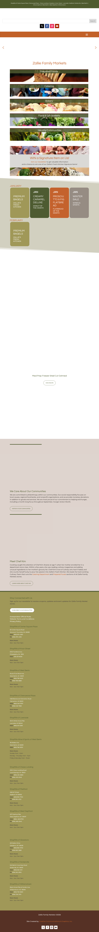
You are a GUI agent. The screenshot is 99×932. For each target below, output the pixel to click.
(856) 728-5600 (18, 892)
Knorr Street (58, 3)
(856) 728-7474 (16, 894)
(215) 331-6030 (18, 656)
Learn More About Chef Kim (21, 583)
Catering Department (40, 574)
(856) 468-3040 (17, 821)
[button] (3, 47)
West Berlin (84, 3)
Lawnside (65, 3)
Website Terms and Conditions (22, 619)
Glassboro (52, 3)
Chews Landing (44, 3)
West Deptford (53, 5)
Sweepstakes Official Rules (20, 617)
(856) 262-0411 (18, 870)
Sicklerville (78, 3)
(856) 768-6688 (17, 680)
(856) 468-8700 (19, 819)
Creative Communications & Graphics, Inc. (55, 921)
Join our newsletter (38, 162)
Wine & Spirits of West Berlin (41, 5)
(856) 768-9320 (18, 747)
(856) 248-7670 (18, 703)
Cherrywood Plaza (34, 3)
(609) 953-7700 (18, 797)
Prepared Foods (59, 574)
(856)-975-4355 (17, 637)
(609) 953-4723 (16, 799)
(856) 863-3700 (18, 848)
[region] (49, 47)
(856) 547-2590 (18, 725)
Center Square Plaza (22, 3)
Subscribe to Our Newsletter (22, 610)
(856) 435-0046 (17, 777)
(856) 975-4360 (18, 634)
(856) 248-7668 (17, 706)
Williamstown (62, 5)
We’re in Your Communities (21, 508)
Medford (71, 3)
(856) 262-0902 (16, 872)
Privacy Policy (15, 621)
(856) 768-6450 (18, 678)
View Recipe (49, 383)
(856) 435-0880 (18, 775)
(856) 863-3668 (16, 850)
